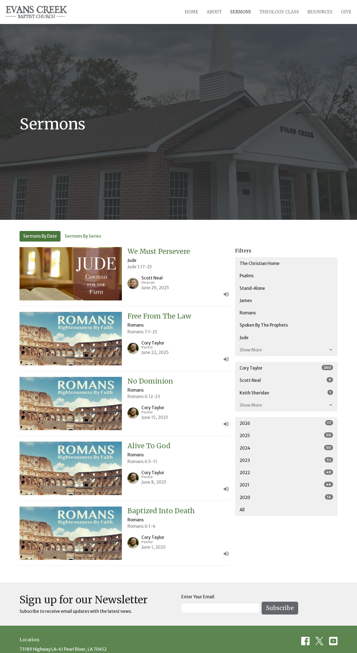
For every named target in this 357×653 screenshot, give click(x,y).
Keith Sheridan (286, 393)
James (246, 300)
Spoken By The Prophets (264, 325)
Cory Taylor (286, 368)
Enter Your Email (197, 596)
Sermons (240, 12)
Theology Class (279, 12)
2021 (286, 485)
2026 (286, 423)
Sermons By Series (83, 236)
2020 (286, 497)
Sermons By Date (40, 236)
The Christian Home (259, 263)
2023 (286, 460)
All (242, 509)
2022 (286, 472)
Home (191, 12)
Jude (244, 337)
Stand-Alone (252, 288)
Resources (319, 12)
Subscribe (280, 607)
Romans (248, 312)
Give (346, 12)
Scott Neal (286, 380)
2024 (286, 448)
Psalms (247, 275)
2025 (286, 435)
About (214, 12)
